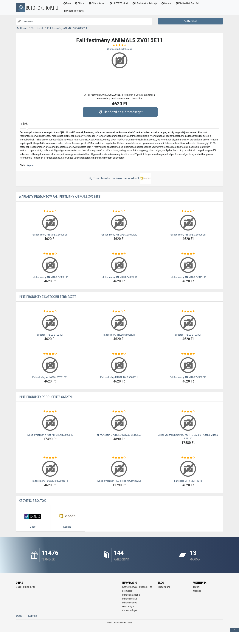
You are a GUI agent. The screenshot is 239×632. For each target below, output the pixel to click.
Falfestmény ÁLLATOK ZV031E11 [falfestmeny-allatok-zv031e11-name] (50, 377)
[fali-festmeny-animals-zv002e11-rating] (50, 254)
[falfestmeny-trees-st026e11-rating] (119, 311)
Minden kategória (74, 11)
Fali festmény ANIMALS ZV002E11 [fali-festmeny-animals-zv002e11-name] (50, 277)
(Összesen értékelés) (119, 49)
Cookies (197, 591)
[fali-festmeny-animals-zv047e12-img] (119, 222)
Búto (68, 3)
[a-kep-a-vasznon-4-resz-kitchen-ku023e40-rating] (50, 411)
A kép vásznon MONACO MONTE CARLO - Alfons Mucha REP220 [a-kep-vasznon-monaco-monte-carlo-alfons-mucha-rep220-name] (188, 436)
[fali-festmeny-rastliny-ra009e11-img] (119, 365)
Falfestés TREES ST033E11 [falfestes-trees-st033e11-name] (188, 334)
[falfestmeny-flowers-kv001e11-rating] (50, 458)
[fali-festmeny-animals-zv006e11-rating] (188, 211)
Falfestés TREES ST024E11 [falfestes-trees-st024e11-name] (50, 334)
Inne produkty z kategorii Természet (47, 297)
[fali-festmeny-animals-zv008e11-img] (50, 222)
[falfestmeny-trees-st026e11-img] (119, 322)
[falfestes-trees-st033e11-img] (188, 322)
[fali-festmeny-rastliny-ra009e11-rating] (119, 354)
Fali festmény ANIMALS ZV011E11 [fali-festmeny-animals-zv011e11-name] (188, 277)
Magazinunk (164, 587)
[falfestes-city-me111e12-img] (188, 468)
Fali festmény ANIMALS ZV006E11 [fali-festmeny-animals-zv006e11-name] (188, 234)
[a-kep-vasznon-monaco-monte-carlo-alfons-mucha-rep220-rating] (188, 411)
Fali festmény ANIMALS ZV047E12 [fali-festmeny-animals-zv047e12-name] (119, 234)
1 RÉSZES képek (119, 3)
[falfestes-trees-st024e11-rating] (50, 311)
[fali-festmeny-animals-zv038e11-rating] (119, 254)
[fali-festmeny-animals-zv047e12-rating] (119, 211)
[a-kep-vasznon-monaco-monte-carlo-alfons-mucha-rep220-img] (188, 422)
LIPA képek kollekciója (145, 3)
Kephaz (31, 165)
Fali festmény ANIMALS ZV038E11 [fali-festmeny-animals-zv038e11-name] (119, 277)
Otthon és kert (97, 3)
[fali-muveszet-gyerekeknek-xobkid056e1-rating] (119, 411)
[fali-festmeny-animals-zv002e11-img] (50, 265)
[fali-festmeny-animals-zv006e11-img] (188, 222)
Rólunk (196, 587)
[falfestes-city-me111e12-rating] (188, 458)
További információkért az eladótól (119, 178)
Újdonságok (128, 606)
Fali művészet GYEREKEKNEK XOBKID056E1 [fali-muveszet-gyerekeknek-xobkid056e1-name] (119, 434)
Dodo (19, 615)
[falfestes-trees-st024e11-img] (50, 322)
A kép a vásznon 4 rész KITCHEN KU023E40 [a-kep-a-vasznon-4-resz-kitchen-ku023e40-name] (50, 434)
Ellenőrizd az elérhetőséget (120, 111)
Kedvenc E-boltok (32, 501)
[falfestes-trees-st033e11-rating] (188, 311)
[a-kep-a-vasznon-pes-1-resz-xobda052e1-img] (119, 468)
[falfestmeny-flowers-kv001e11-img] (50, 468)
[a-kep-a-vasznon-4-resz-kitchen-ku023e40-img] (50, 422)
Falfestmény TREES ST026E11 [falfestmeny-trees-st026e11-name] (119, 334)
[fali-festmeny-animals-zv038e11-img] (119, 265)
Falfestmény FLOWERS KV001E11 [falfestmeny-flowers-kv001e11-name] (50, 480)
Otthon (80, 3)
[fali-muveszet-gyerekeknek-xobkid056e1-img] (119, 422)
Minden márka (129, 598)
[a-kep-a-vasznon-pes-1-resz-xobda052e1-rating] (119, 458)
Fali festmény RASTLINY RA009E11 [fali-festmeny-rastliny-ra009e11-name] (119, 377)
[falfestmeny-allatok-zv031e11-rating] (50, 354)
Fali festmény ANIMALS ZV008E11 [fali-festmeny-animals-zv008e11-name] (50, 234)
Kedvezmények (129, 610)
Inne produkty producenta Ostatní (46, 397)
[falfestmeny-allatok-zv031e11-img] (50, 365)
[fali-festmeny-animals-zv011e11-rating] (188, 254)
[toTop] (234, 630)
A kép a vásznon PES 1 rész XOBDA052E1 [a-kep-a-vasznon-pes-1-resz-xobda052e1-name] (119, 480)
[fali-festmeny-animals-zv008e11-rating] (50, 211)
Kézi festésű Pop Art (188, 3)
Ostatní (167, 3)
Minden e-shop (129, 602)
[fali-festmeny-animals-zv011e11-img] (188, 265)
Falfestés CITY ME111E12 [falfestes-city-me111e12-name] (188, 480)
